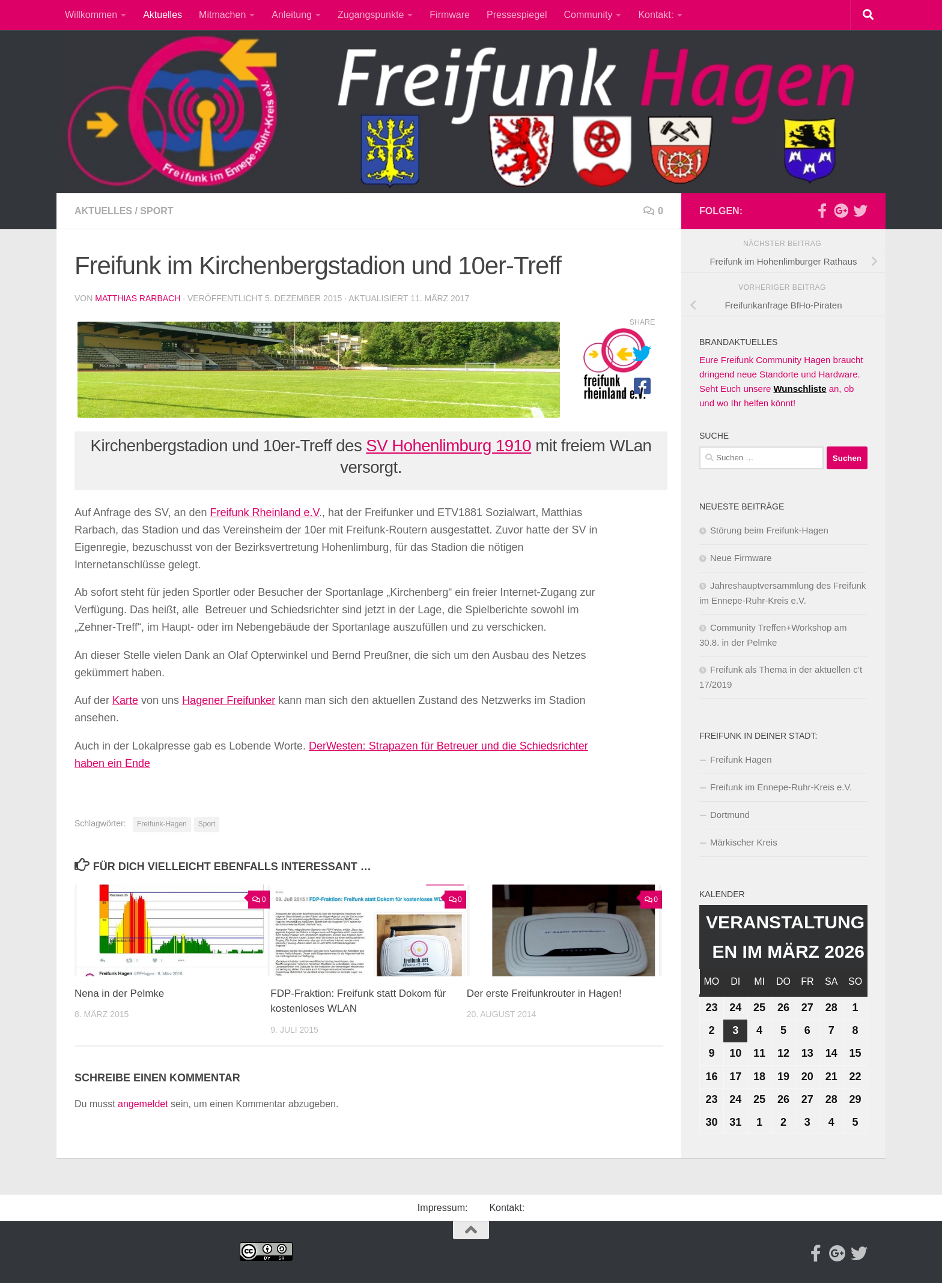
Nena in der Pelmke (119, 993)
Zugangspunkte (371, 15)
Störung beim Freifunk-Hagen (769, 530)
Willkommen (91, 15)
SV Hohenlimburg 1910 (448, 445)
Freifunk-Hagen (162, 824)
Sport (156, 211)
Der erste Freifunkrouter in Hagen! (544, 993)
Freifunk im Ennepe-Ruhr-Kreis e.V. (781, 787)
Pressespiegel (517, 15)
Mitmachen (222, 15)
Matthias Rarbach (137, 298)
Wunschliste (799, 388)
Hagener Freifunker (228, 700)
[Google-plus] (841, 210)
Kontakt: (655, 15)
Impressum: (443, 1208)
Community (588, 15)
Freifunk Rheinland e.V (264, 512)
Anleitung (292, 15)
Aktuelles (162, 15)
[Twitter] (860, 210)
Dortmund (730, 815)
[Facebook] (822, 210)
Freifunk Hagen (741, 759)
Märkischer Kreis (743, 842)
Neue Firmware (741, 558)
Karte (125, 700)
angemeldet (143, 1104)
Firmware (450, 15)
